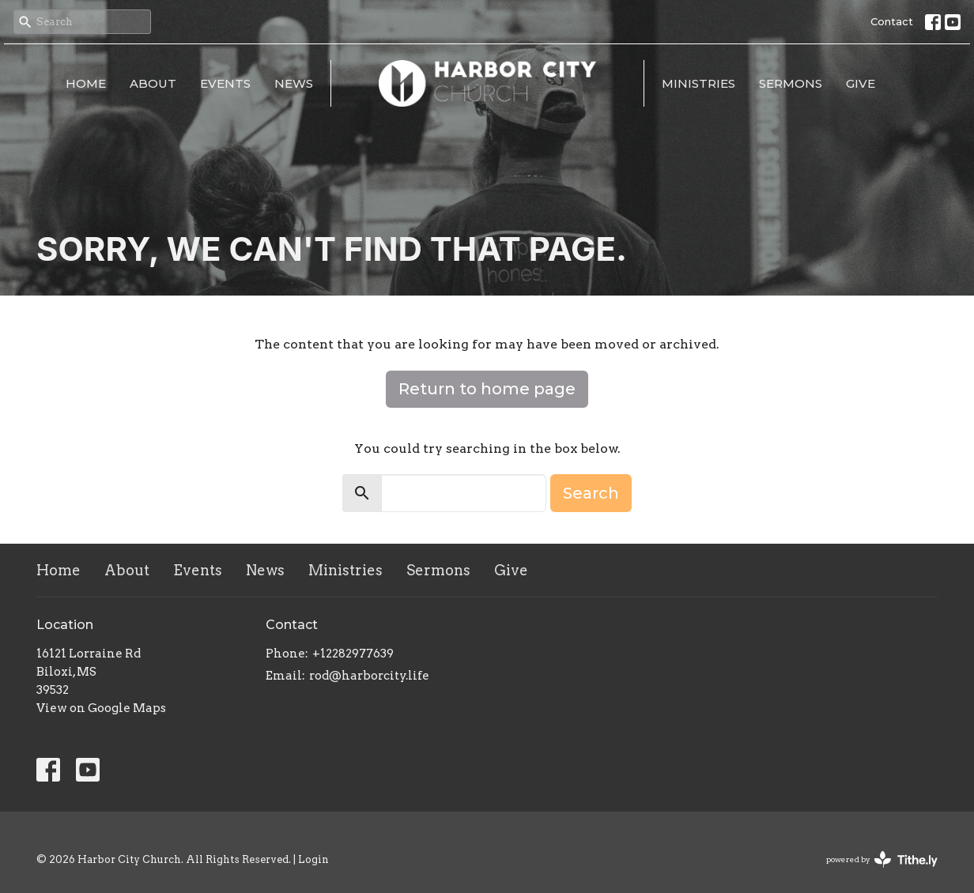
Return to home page (487, 388)
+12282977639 (353, 653)
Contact (891, 21)
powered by (882, 859)
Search (591, 493)
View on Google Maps (101, 708)
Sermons (790, 83)
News (293, 83)
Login (313, 859)
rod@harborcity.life (369, 676)
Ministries (698, 83)
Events (225, 83)
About (153, 83)
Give (860, 83)
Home (86, 83)
